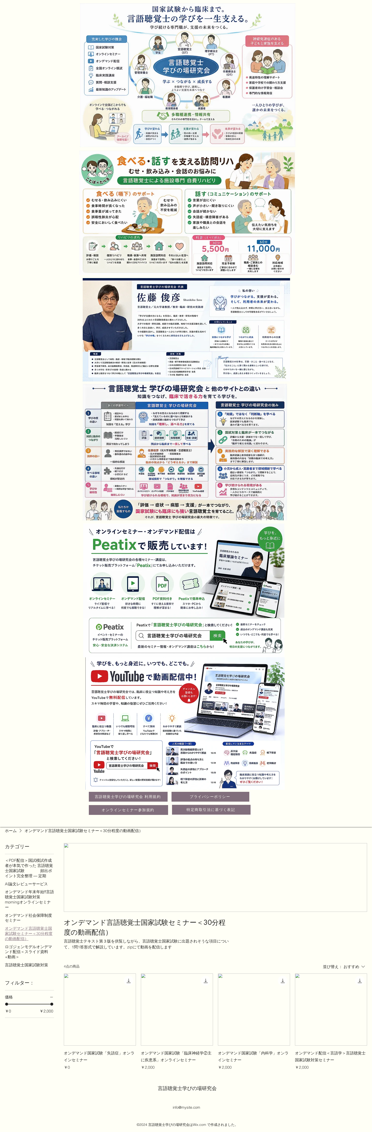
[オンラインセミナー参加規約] (128, 810)
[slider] (7, 1004)
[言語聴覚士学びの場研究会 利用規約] (128, 797)
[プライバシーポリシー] (210, 797)
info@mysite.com (186, 1107)
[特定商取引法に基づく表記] (211, 810)
